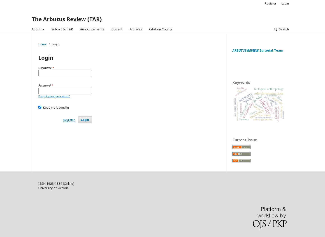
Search (283, 29)
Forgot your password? (54, 96)
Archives (136, 29)
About (37, 29)
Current (117, 29)
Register (270, 3)
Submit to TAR (62, 29)
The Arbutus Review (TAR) (67, 19)
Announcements (92, 29)
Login (285, 3)
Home (42, 44)
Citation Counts (160, 29)
